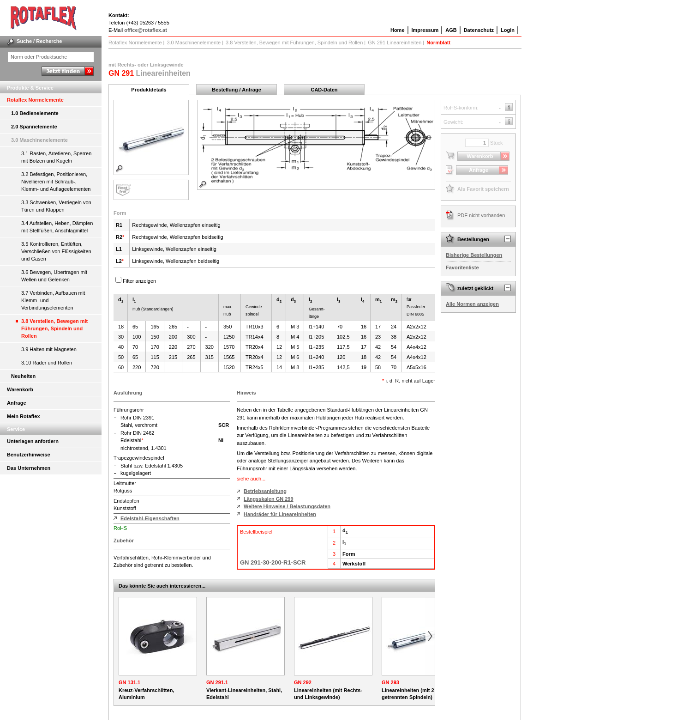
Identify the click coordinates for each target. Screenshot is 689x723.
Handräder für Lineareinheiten (280, 514)
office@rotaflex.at (145, 30)
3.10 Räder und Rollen (46, 362)
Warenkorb (20, 389)
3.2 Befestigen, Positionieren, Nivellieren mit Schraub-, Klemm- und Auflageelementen (55, 181)
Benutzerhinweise (28, 454)
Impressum (425, 30)
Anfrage (16, 403)
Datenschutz (479, 30)
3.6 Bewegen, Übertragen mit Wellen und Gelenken (54, 275)
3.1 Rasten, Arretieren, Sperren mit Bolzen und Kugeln (56, 157)
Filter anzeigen (139, 281)
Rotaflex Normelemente (35, 100)
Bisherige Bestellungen (474, 255)
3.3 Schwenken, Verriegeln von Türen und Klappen (56, 206)
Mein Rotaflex (23, 416)
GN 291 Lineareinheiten (394, 42)
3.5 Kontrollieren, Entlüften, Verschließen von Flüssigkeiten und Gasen (56, 251)
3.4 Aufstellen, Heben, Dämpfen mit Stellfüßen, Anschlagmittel (57, 226)
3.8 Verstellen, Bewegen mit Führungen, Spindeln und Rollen (54, 328)
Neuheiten (23, 376)
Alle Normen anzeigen (472, 304)
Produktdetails (148, 89)
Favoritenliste (462, 267)
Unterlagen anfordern (33, 441)
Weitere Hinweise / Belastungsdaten (287, 506)
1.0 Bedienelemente (35, 113)
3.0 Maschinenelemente (39, 140)
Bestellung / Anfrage (236, 89)
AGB (450, 30)
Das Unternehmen (28, 468)
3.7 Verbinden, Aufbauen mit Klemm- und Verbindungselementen (53, 300)
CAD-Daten (324, 89)
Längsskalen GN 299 (269, 499)
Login (508, 30)
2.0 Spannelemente (34, 126)
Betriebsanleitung (265, 491)
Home (397, 30)
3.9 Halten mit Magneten (49, 349)
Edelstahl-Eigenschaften (150, 518)
